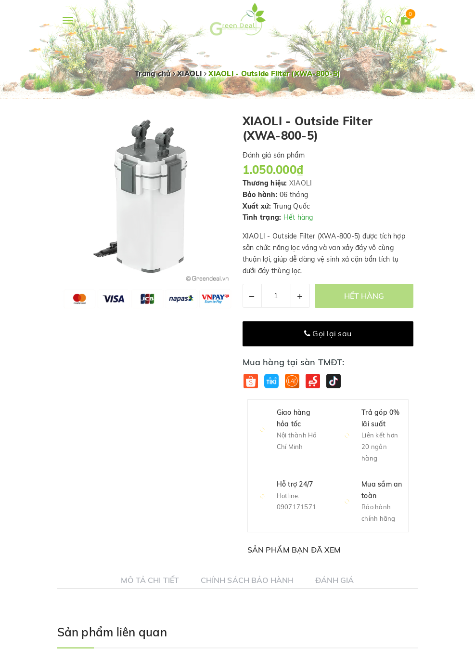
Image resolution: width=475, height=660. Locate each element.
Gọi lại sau (327, 333)
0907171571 (297, 507)
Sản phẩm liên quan (112, 632)
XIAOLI (300, 183)
